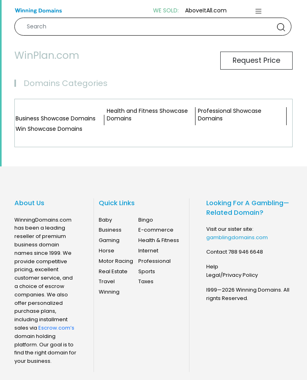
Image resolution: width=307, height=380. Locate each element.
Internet (148, 250)
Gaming (109, 240)
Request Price (256, 60)
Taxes (146, 281)
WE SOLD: (166, 10)
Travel (107, 281)
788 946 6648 (245, 252)
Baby (105, 220)
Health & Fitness (158, 240)
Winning (109, 292)
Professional (154, 261)
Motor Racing (116, 261)
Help (212, 266)
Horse (106, 250)
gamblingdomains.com (237, 237)
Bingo (145, 220)
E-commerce (155, 230)
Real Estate (113, 271)
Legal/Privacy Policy (232, 275)
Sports (146, 271)
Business (110, 230)
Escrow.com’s (56, 328)
